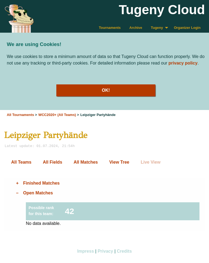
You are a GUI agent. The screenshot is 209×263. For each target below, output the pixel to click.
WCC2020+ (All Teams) (57, 115)
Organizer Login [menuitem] (187, 28)
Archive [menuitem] (135, 28)
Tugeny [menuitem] (157, 28)
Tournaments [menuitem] (110, 28)
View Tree (119, 162)
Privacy (105, 251)
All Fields (52, 162)
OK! (106, 90)
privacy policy (183, 63)
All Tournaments (20, 115)
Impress (85, 251)
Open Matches (38, 193)
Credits (124, 251)
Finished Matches (41, 183)
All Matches (86, 162)
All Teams (21, 162)
